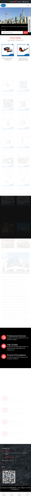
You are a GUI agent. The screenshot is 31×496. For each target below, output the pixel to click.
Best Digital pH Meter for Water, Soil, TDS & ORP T (23, 151)
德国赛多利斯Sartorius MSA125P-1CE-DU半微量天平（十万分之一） (8, 189)
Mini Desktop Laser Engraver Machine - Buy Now (23, 113)
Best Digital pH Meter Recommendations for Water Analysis (16, 433)
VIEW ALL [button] (15, 326)
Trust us (23, 233)
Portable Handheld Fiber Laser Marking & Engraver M (7, 170)
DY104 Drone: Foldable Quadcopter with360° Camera (8, 95)
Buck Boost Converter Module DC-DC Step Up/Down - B (23, 170)
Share (4, 494)
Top (27, 494)
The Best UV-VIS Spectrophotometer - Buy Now (23, 132)
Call (12, 494)
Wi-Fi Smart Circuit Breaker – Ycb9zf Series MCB (7, 132)
